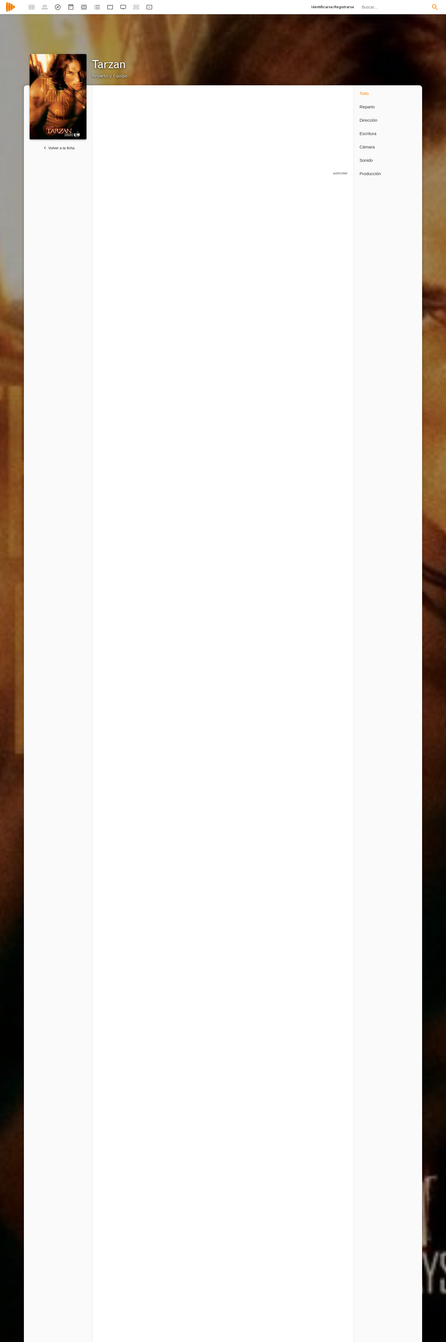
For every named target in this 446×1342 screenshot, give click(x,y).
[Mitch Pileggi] (119, 315)
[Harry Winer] (329, 1173)
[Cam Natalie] (119, 1074)
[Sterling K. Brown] (204, 392)
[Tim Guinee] (290, 315)
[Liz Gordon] (162, 922)
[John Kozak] (204, 922)
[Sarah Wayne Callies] (162, 236)
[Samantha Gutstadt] (162, 469)
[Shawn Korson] (329, 999)
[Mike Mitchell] (329, 770)
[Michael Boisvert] (290, 695)
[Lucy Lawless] (329, 236)
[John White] (329, 546)
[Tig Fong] (329, 392)
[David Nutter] (119, 1173)
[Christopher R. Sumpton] (247, 922)
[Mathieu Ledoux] (290, 922)
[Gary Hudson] (162, 621)
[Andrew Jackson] (290, 546)
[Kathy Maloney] (329, 695)
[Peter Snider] (162, 999)
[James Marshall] (247, 1173)
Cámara (367, 146)
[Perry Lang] (204, 1173)
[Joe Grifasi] (247, 315)
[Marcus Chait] (247, 770)
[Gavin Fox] (247, 621)
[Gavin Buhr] (290, 999)
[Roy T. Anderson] (162, 845)
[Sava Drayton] (247, 999)
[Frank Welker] (204, 469)
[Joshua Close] (204, 621)
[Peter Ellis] (162, 1173)
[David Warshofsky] (162, 546)
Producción (370, 173)
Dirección (368, 120)
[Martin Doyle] (162, 770)
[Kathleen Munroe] (247, 469)
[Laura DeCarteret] (119, 621)
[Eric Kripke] (159, 1250)
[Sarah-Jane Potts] (201, 1074)
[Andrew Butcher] (290, 845)
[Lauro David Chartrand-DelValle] (204, 695)
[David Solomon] (290, 1173)
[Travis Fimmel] (119, 236)
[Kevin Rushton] (119, 770)
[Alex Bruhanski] (204, 770)
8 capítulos (106, 265)
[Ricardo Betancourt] (119, 999)
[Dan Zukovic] (119, 469)
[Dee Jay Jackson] (290, 770)
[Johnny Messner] (329, 315)
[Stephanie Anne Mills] (119, 695)
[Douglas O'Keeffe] (162, 315)
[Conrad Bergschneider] (247, 845)
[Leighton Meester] (290, 236)
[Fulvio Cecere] (204, 315)
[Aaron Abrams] (247, 546)
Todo (364, 93)
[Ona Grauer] (290, 469)
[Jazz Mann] (329, 845)
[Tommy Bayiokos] (290, 621)
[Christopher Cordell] (290, 392)
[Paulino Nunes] (329, 469)
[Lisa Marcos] (119, 546)
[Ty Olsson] (247, 392)
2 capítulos (106, 1204)
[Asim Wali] (162, 1074)
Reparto (367, 106)
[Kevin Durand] (162, 392)
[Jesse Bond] (204, 845)
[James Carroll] (119, 922)
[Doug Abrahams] (247, 695)
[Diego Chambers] (329, 922)
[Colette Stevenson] (119, 845)
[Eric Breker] (162, 695)
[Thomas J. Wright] (119, 1250)
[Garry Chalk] (119, 392)
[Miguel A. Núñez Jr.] (204, 236)
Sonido (366, 160)
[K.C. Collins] (329, 621)
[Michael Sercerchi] (204, 999)
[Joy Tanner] (204, 546)
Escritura (368, 133)
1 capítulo (105, 424)
